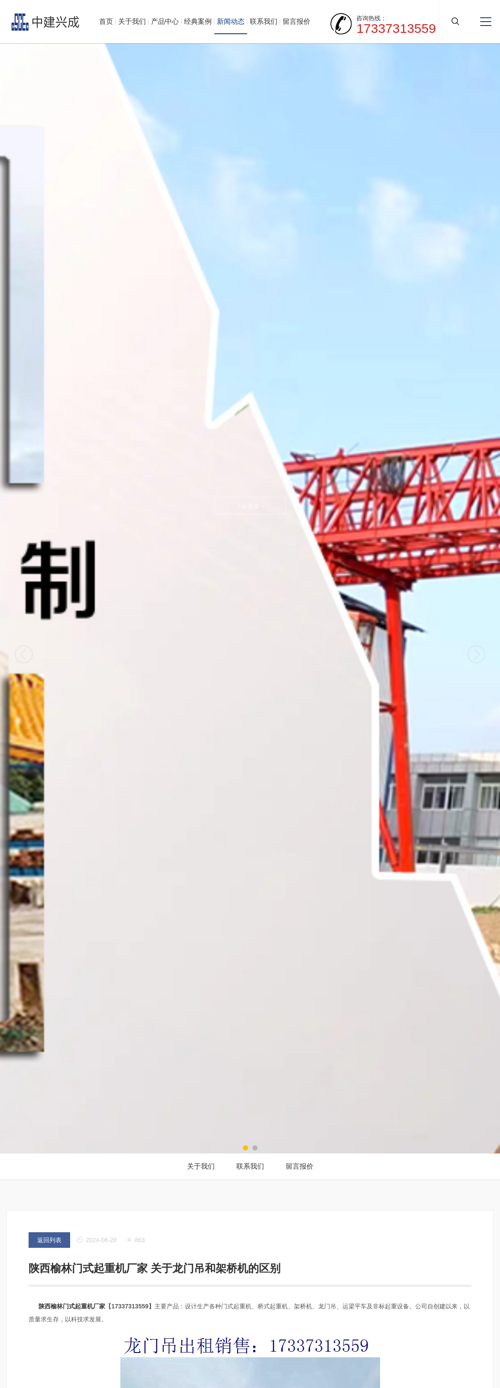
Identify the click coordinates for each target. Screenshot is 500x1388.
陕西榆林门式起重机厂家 (72, 1306)
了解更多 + (250, 505)
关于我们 (132, 21)
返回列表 (49, 1240)
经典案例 (198, 21)
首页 (106, 21)
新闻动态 (231, 21)
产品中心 (165, 21)
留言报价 (296, 21)
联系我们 (263, 21)
